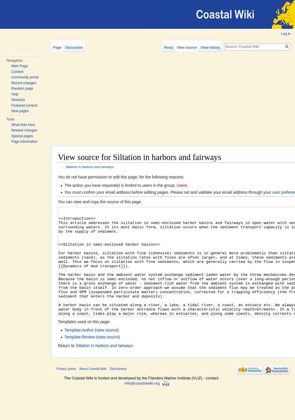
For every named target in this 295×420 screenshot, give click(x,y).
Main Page (19, 66)
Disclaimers (118, 390)
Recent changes (23, 83)
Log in (285, 34)
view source (107, 351)
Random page (22, 88)
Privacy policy (66, 390)
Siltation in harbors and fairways (90, 167)
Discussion (74, 47)
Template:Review (79, 358)
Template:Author (79, 351)
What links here (23, 125)
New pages (20, 111)
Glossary (18, 100)
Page (57, 47)
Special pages (22, 136)
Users (182, 185)
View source (186, 47)
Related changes (24, 130)
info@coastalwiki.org (142, 405)
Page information (24, 142)
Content (17, 72)
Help (14, 94)
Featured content (24, 105)
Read (168, 47)
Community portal (24, 77)
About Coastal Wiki (93, 390)
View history (210, 47)
